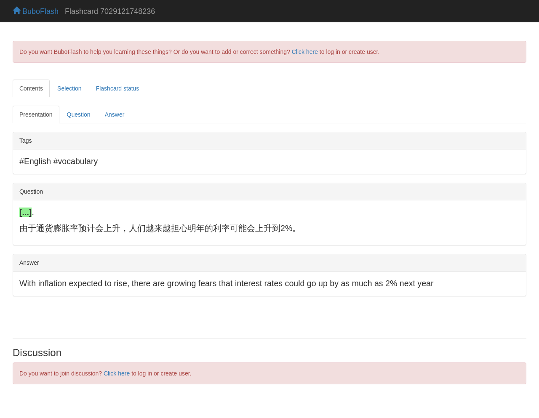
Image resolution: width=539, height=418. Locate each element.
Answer (115, 114)
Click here (305, 51)
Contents (31, 88)
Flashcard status (117, 88)
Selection (69, 88)
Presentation (36, 114)
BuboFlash (36, 11)
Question (79, 114)
